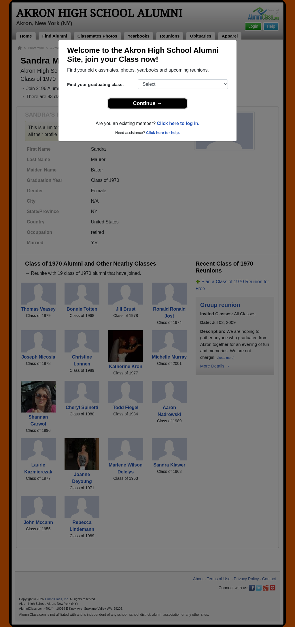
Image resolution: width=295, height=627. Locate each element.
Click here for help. (163, 132)
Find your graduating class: (95, 84)
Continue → (147, 103)
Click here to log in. (178, 123)
